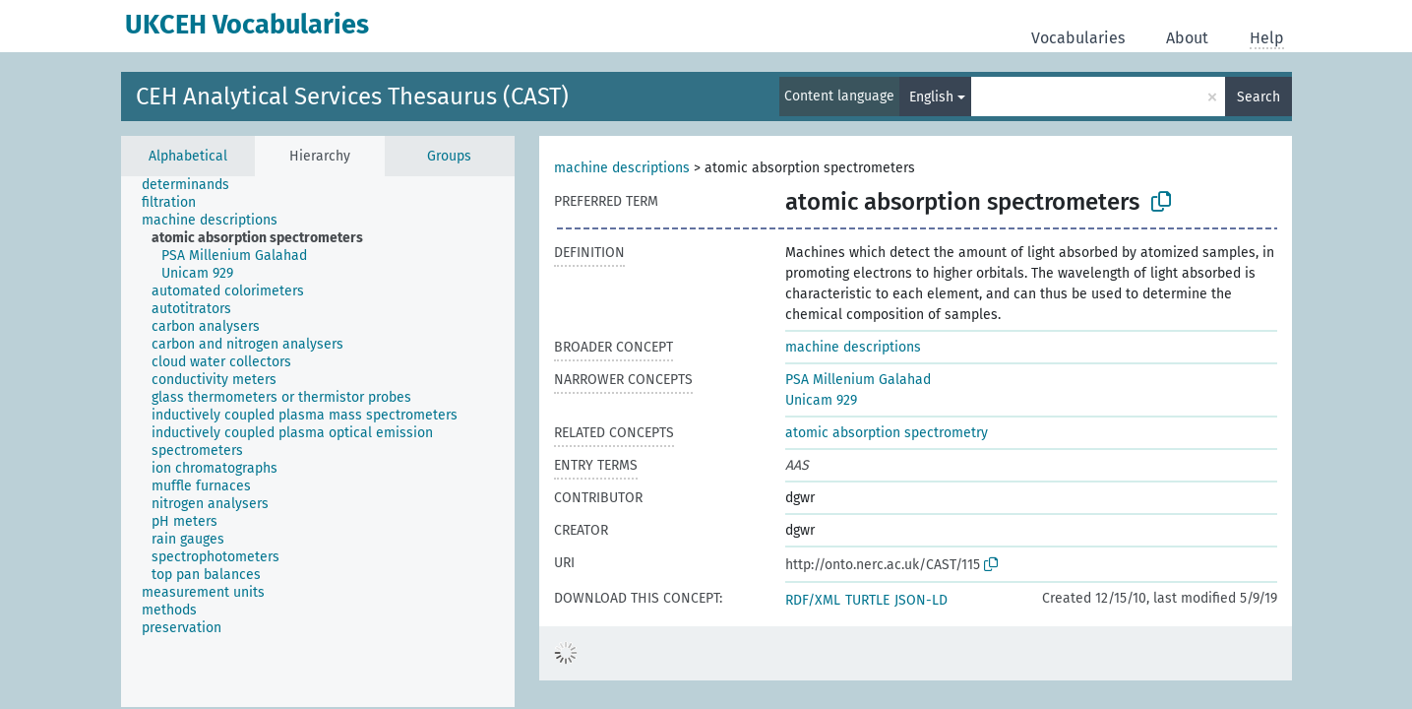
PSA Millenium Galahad (858, 379)
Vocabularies (1078, 38)
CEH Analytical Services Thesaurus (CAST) (352, 96)
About (1187, 38)
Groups (449, 156)
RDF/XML (812, 600)
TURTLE (867, 600)
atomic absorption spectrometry (886, 432)
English (931, 97)
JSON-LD (921, 600)
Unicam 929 (821, 400)
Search (1258, 97)
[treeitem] (194, 185)
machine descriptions (622, 168)
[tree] (318, 441)
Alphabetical (188, 156)
